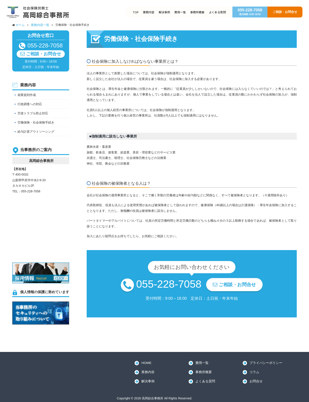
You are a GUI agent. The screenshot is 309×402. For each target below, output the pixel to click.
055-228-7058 (250, 12)
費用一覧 (180, 12)
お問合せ (256, 381)
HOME (146, 363)
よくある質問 (217, 12)
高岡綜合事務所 (43, 368)
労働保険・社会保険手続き (36, 122)
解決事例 (164, 12)
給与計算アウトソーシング (36, 131)
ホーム (20, 25)
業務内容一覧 (40, 25)
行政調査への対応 (30, 104)
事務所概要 (197, 12)
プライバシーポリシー (265, 363)
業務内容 (148, 12)
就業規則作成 (27, 95)
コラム (254, 372)
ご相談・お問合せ (285, 12)
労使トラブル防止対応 (33, 113)
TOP (136, 12)
